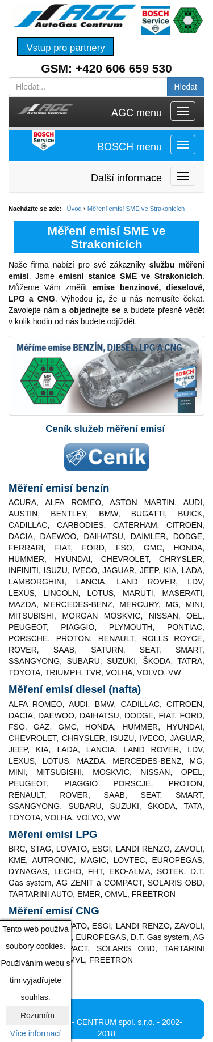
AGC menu (136, 112)
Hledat (185, 86)
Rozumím (37, 1015)
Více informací (35, 1033)
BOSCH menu (129, 147)
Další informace (126, 178)
